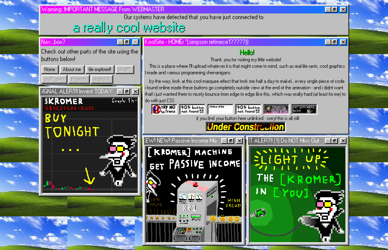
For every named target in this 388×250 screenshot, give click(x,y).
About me (72, 70)
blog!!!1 (125, 70)
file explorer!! (100, 70)
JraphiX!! (102, 79)
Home (50, 70)
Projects (79, 79)
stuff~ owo (54, 79)
